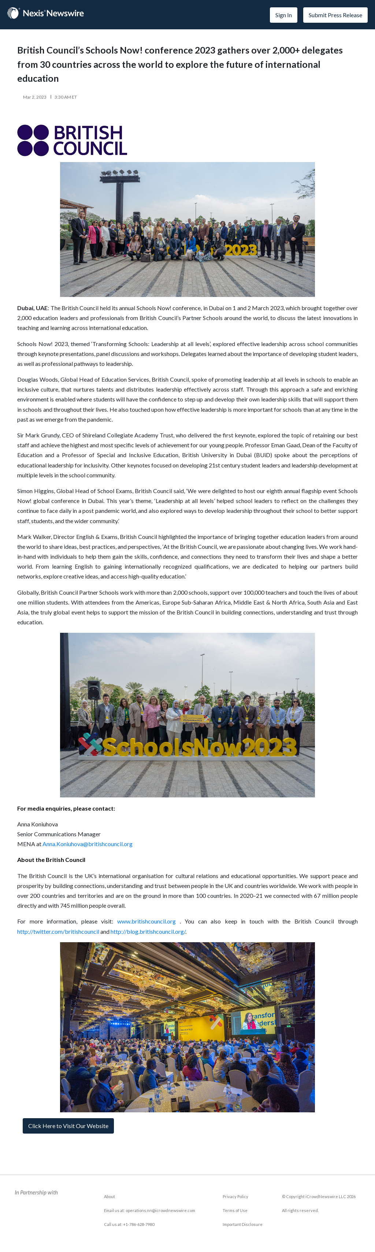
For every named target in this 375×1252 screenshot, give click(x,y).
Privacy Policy (235, 1196)
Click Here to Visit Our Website (68, 1125)
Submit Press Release (335, 14)
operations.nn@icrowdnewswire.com (160, 1210)
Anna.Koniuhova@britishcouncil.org (87, 843)
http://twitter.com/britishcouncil (58, 931)
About (109, 1196)
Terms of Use (235, 1210)
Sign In (283, 14)
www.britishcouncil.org (146, 921)
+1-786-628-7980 (138, 1224)
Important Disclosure (243, 1224)
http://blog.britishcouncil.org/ (148, 931)
